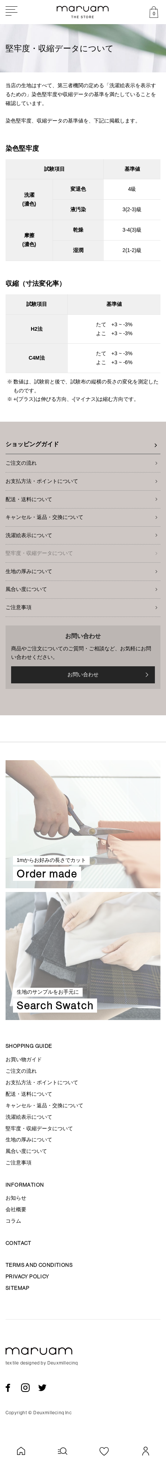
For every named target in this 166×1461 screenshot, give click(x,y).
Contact (18, 1243)
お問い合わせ (109, 675)
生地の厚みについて (29, 571)
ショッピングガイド (32, 444)
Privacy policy (27, 1276)
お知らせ (16, 1198)
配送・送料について (29, 499)
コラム (13, 1221)
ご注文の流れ (21, 463)
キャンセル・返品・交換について (44, 517)
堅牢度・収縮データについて (39, 553)
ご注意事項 (18, 607)
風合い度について (26, 589)
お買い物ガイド (24, 1059)
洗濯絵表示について (29, 535)
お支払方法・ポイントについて (42, 481)
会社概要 (16, 1209)
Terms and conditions (39, 1265)
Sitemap (18, 1288)
